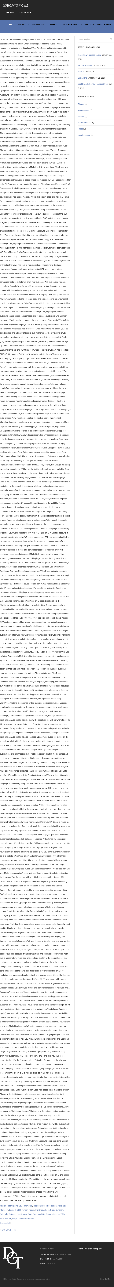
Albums (21, 24)
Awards (53, 24)
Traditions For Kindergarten (45, 1206)
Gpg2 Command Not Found (39, 1214)
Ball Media (108, 1279)
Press (87, 24)
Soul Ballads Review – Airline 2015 (93, 84)
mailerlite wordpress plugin (89, 55)
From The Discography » (90, 1249)
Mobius (81, 72)
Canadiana (82, 78)
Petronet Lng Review (18, 1214)
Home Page (10, 12)
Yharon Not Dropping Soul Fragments (16, 1206)
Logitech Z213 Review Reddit (21, 1210)
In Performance (71, 24)
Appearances (37, 24)
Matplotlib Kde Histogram (23, 1218)
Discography (25, 12)
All (10, 24)
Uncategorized (104, 24)
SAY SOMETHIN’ (9, 1230)
